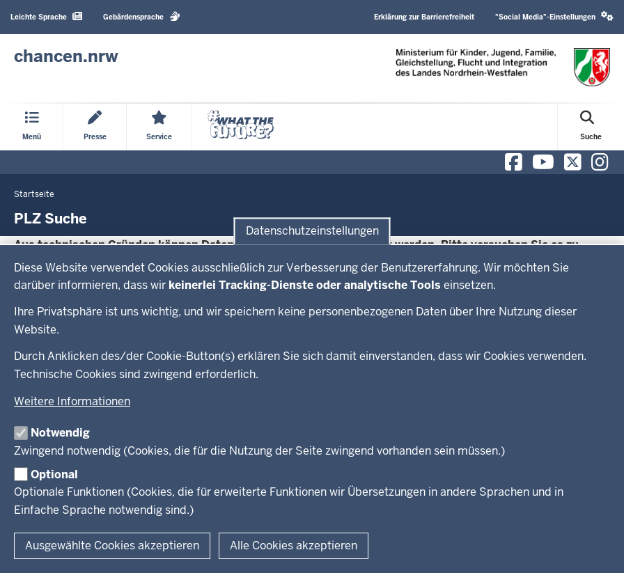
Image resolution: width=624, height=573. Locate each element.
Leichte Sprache (46, 16)
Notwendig (60, 432)
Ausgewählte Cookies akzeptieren (112, 545)
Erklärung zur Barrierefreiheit (424, 17)
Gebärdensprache (141, 16)
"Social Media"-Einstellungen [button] (554, 16)
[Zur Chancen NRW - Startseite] (66, 56)
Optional (54, 474)
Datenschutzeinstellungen (312, 230)
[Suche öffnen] (591, 127)
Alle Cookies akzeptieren (293, 545)
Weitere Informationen (72, 401)
